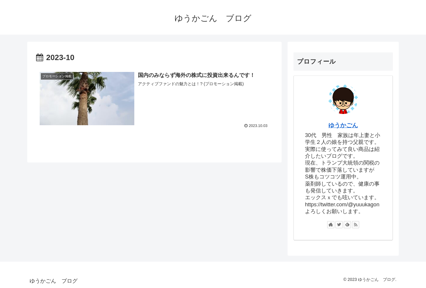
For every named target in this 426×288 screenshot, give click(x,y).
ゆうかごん (343, 125)
